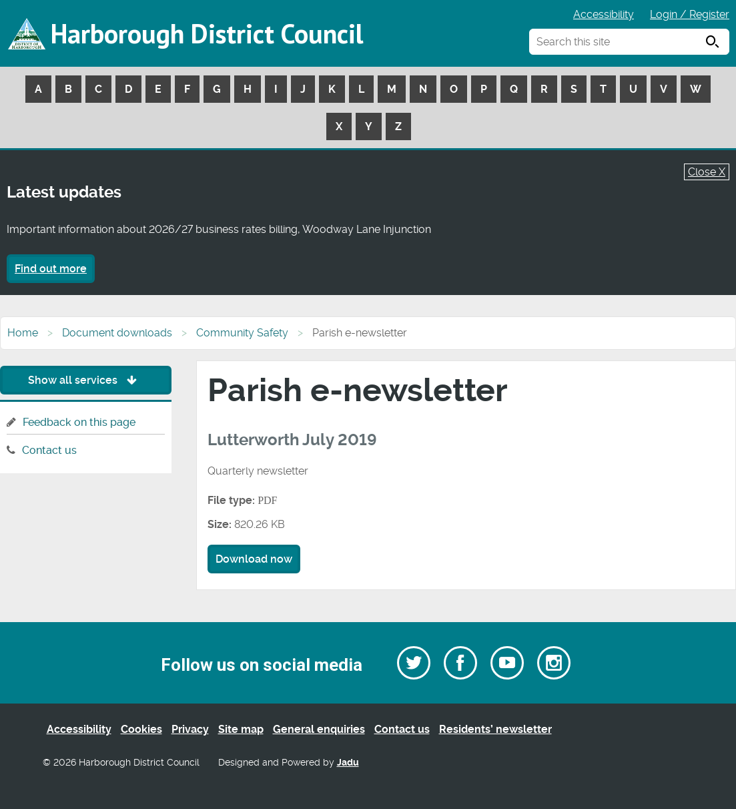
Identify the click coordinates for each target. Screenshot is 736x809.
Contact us (49, 450)
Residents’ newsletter (495, 729)
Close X (706, 172)
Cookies (141, 729)
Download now (254, 559)
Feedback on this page (79, 422)
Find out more (51, 268)
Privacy (190, 729)
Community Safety (242, 332)
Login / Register (689, 14)
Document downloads (117, 332)
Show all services (85, 380)
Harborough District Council (207, 33)
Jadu (348, 762)
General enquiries (319, 729)
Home (22, 332)
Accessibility (603, 14)
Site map (241, 729)
